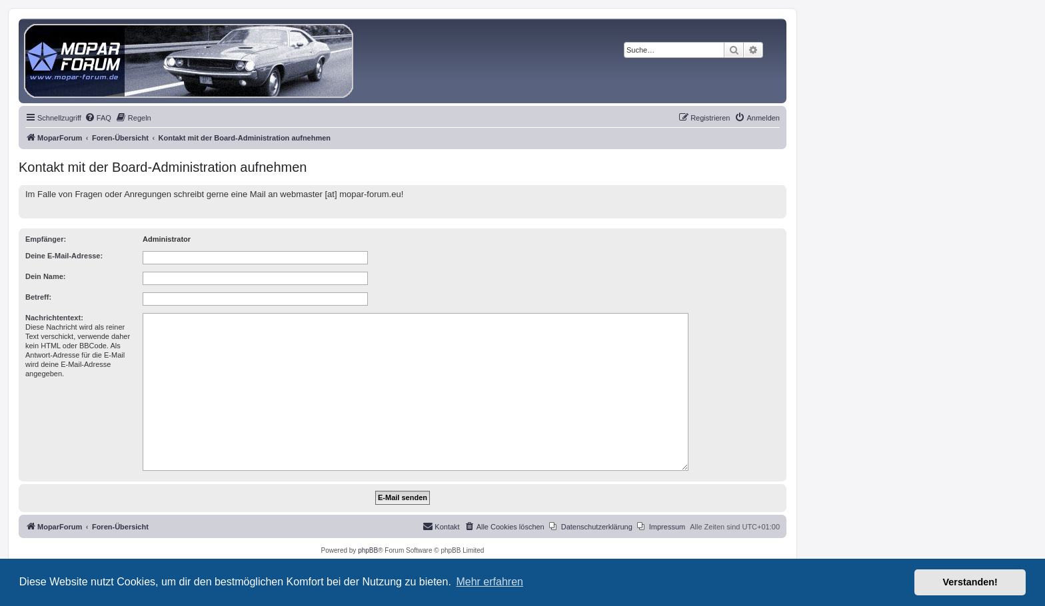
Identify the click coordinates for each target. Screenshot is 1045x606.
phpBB (368, 550)
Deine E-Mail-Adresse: (64, 256)
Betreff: (38, 297)
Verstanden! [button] (970, 582)
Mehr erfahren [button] (489, 581)
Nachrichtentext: (54, 318)
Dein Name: (45, 276)
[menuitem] (98, 118)
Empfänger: (45, 239)
